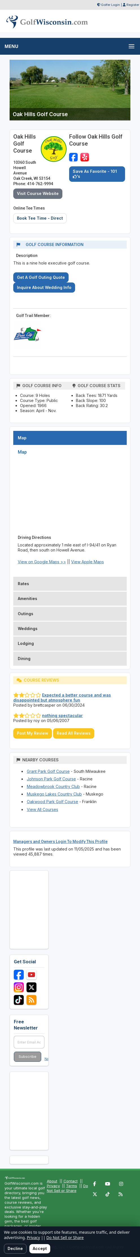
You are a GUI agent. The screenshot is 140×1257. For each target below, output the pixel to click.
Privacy (53, 1186)
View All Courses (42, 809)
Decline (15, 1248)
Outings (25, 613)
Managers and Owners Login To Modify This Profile (60, 841)
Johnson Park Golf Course (51, 778)
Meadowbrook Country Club (53, 786)
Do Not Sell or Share (67, 1188)
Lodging (26, 643)
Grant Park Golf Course (48, 771)
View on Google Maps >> (42, 561)
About (52, 1181)
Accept (40, 1248)
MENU (11, 46)
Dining (24, 658)
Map (22, 437)
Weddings (28, 628)
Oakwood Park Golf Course (52, 801)
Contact (71, 1181)
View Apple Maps (87, 561)
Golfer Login (110, 5)
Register (132, 5)
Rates (23, 583)
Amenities (27, 598)
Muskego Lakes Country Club (54, 794)
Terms (71, 1186)
